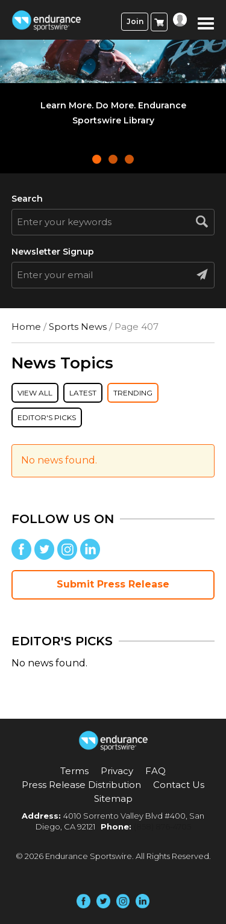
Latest (82, 392)
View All (34, 392)
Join (135, 21)
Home (26, 326)
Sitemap (113, 798)
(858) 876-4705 (162, 826)
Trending (132, 392)
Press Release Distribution (81, 784)
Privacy (117, 771)
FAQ (155, 771)
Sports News (78, 326)
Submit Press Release (113, 584)
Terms (74, 771)
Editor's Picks (46, 417)
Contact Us (178, 784)
